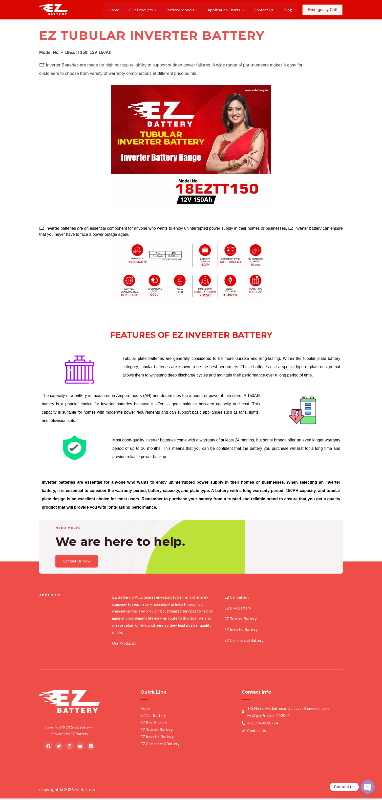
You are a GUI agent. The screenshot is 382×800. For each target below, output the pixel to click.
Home (124, 9)
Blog (289, 9)
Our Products (150, 9)
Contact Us (267, 9)
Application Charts (229, 9)
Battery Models (187, 9)
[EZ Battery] (53, 9)
